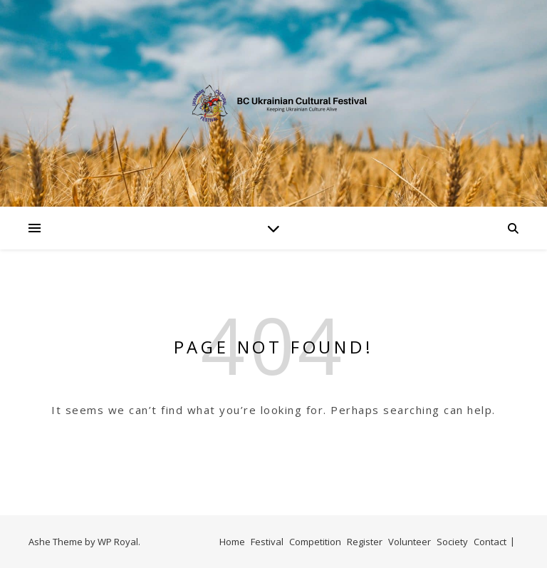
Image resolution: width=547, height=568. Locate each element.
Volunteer (409, 541)
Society (452, 541)
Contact (490, 541)
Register (364, 541)
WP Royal (118, 541)
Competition (315, 541)
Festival (267, 541)
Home (232, 541)
